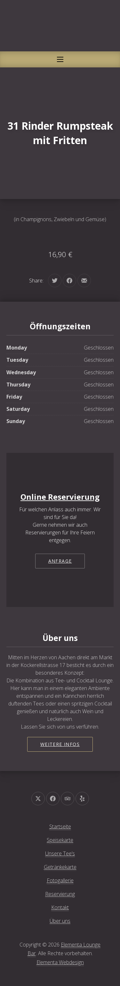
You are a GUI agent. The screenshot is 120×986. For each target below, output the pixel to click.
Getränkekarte (60, 866)
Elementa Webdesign (60, 962)
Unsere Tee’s (60, 853)
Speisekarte (60, 839)
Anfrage (60, 561)
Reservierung (60, 893)
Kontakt (60, 907)
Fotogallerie (60, 880)
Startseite (60, 826)
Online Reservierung (60, 496)
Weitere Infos (60, 744)
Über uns (60, 920)
